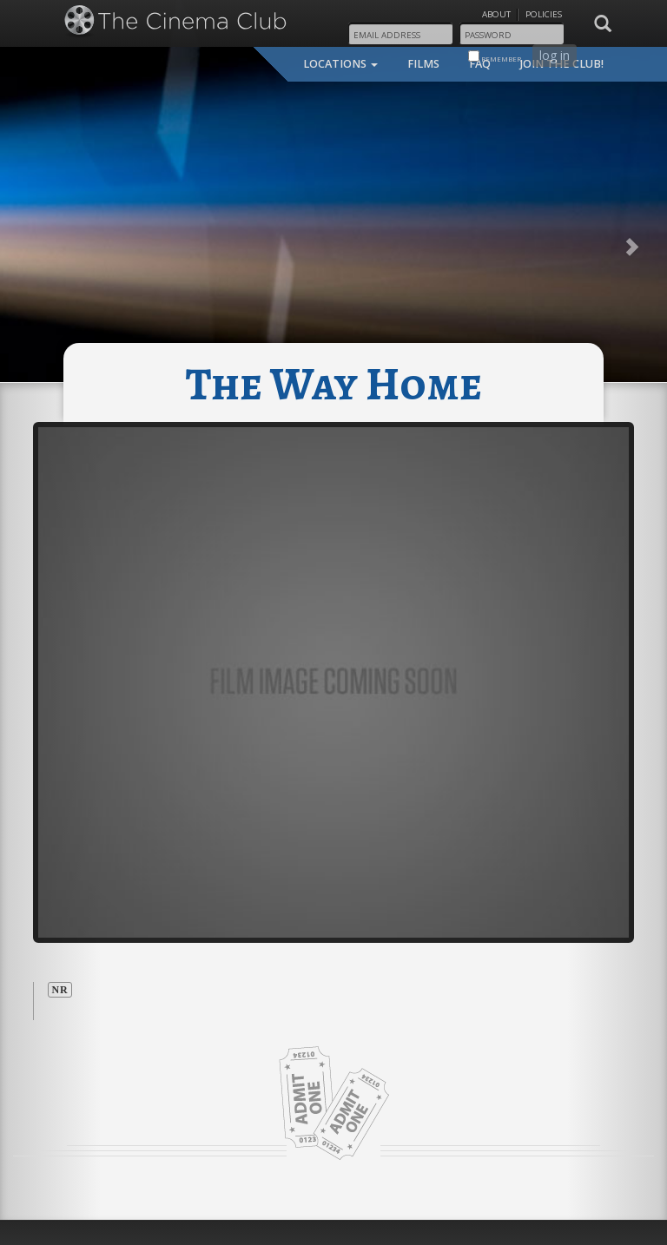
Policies (543, 14)
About (496, 14)
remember (494, 56)
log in (554, 55)
